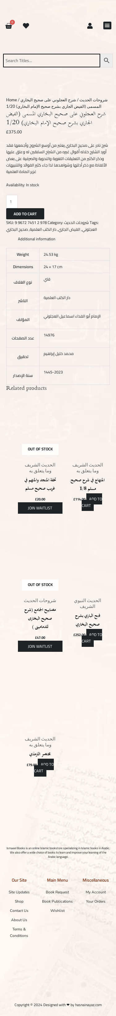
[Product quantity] (12, 201)
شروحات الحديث (93, 99)
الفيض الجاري (69, 229)
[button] (107, 26)
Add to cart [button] (92, 502)
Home (11, 99)
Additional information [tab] (36, 239)
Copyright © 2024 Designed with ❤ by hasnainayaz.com (58, 1004)
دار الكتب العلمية (43, 229)
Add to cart (25, 213)
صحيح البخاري (17, 229)
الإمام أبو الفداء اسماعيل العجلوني (72, 316)
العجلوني (89, 229)
